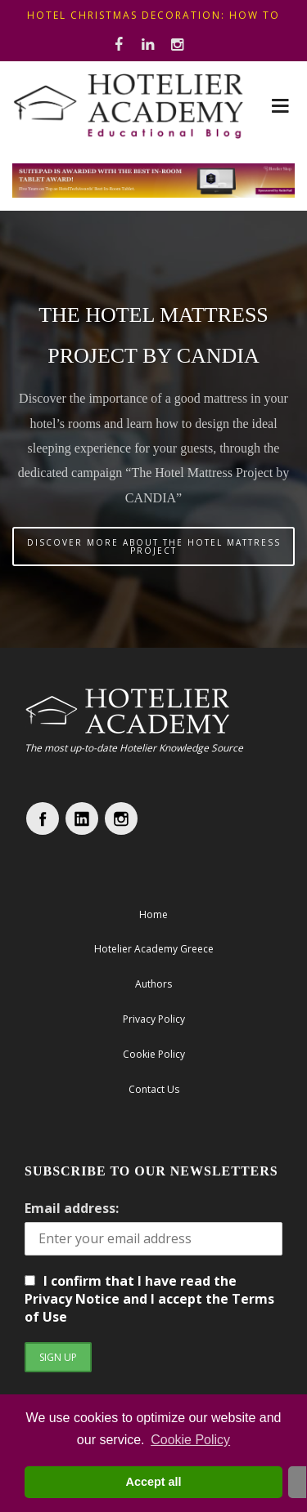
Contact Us (154, 1089)
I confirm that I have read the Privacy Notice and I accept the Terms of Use (149, 1299)
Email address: (72, 1208)
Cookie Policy (190, 1440)
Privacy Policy (154, 1019)
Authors (153, 984)
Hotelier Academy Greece (154, 949)
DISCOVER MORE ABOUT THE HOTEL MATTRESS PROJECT (154, 546)
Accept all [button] (154, 1481)
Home (153, 914)
